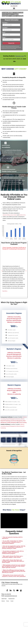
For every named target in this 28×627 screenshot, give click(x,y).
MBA (14, 392)
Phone (4, 37)
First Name (5, 22)
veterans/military (6, 215)
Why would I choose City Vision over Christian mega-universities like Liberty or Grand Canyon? (13, 561)
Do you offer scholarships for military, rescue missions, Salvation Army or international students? (12, 542)
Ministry (22, 419)
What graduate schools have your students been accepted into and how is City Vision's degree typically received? (13, 566)
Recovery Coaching (22, 422)
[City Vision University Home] (11, 2)
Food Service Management (16, 420)
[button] (14, 8)
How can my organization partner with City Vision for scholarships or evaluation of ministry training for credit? (13, 547)
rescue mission (13, 215)
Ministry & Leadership (14, 322)
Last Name (4, 27)
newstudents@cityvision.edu (10, 595)
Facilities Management (12, 422)
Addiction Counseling (14, 317)
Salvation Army (22, 215)
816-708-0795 (8, 594)
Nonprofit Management (14, 318)
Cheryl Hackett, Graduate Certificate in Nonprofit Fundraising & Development (14, 248)
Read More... (5, 291)
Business (18, 419)
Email (3, 32)
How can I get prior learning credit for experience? (12, 537)
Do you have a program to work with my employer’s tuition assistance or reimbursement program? (13, 552)
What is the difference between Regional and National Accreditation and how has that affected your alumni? (13, 571)
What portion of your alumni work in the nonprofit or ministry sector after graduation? (14, 575)
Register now (19, 56)
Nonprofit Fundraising (5, 420)
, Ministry (18, 426)
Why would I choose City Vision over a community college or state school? (12, 556)
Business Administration (14, 320)
